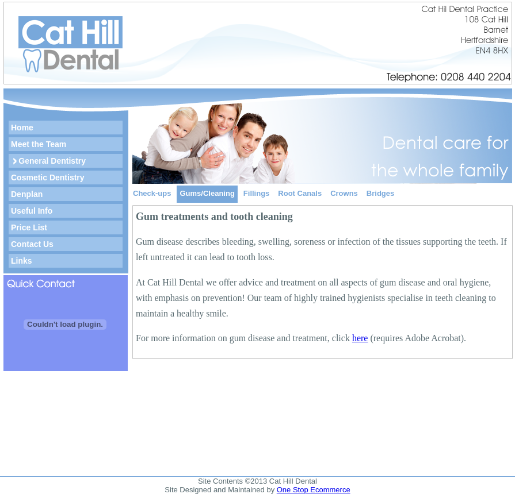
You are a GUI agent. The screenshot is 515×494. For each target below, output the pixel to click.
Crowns (344, 193)
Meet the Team (38, 144)
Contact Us (32, 244)
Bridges (380, 193)
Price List (29, 227)
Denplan (27, 194)
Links (21, 260)
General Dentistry (52, 160)
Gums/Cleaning (207, 193)
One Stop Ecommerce (313, 489)
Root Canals (300, 193)
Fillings (256, 193)
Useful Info (31, 210)
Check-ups (152, 193)
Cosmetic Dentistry (48, 177)
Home (22, 127)
